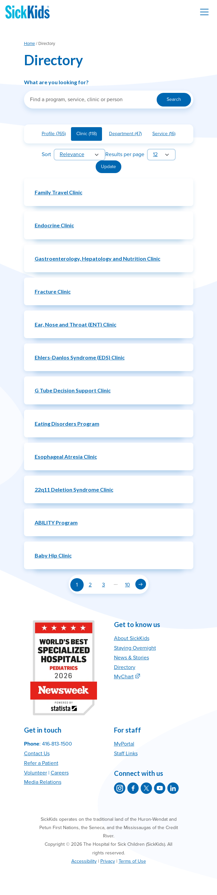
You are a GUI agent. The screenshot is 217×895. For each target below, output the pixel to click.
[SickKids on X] (146, 788)
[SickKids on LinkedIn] (173, 788)
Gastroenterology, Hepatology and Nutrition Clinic (97, 258)
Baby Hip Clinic (53, 555)
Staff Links (126, 753)
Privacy (107, 861)
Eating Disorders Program (67, 423)
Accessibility (84, 861)
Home (29, 43)
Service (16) (166, 135)
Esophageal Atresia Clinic (66, 456)
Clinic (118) (89, 135)
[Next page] (140, 584)
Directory (124, 667)
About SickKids (131, 638)
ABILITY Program (56, 522)
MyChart (124, 676)
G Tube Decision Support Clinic (73, 390)
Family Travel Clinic (58, 192)
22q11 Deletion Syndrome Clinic (74, 489)
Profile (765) (56, 135)
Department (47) (128, 135)
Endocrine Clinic (54, 225)
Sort (46, 154)
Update (108, 166)
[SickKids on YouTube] (159, 788)
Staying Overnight (135, 648)
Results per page (124, 154)
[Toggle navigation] (204, 12)
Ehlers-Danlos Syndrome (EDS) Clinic (80, 357)
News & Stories (131, 657)
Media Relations (42, 782)
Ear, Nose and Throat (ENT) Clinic (75, 324)
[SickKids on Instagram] (119, 788)
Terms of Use (132, 861)
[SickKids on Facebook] (133, 788)
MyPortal (124, 744)
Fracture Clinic (53, 291)
